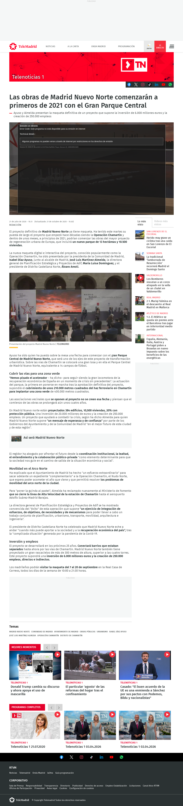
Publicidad (77, 786)
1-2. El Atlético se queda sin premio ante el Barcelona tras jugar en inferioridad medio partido (139, 316)
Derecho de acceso (94, 786)
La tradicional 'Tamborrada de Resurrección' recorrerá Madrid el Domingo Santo (139, 256)
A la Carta (73, 46)
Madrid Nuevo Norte (19, 632)
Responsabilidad (34, 786)
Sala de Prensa (16, 786)
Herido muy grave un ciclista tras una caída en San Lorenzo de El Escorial (139, 234)
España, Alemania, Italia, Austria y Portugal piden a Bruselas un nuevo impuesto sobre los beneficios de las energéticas (139, 338)
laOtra (50, 773)
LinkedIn (156, 85)
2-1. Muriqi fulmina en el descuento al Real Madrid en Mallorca (139, 300)
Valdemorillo (154, 275)
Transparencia (51, 786)
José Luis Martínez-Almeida (22, 636)
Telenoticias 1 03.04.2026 (90, 725)
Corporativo (18, 780)
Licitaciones (135, 786)
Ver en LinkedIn (101, 757)
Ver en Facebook (61, 757)
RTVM (12, 767)
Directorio (65, 786)
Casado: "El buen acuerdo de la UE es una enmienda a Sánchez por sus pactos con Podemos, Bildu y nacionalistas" (145, 665)
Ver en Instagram (81, 757)
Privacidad (39, 788)
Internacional (155, 335)
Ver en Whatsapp (121, 757)
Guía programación (64, 773)
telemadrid (19, 800)
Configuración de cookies (81, 788)
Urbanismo (102, 632)
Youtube (163, 85)
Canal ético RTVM (151, 786)
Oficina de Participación (20, 788)
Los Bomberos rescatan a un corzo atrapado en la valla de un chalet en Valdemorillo (139, 278)
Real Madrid (153, 297)
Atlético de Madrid (157, 313)
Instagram (142, 85)
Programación (126, 46)
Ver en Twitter (71, 757)
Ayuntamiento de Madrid (66, 632)
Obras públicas (87, 632)
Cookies (63, 788)
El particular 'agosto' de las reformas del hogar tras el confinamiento (90, 665)
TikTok (149, 84)
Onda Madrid (98, 46)
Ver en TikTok (91, 757)
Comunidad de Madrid (42, 632)
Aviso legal (52, 788)
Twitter (136, 84)
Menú (171, 46)
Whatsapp (170, 85)
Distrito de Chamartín (71, 636)
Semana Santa (154, 253)
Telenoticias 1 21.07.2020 (35, 725)
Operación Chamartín (48, 636)
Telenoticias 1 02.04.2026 (145, 725)
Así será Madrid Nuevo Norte (16, 441)
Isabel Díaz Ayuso (118, 632)
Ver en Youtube (111, 757)
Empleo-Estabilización (116, 786)
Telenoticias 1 (19, 682)
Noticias (50, 46)
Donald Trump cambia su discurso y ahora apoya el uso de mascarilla (35, 665)
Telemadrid (24, 773)
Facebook (129, 84)
